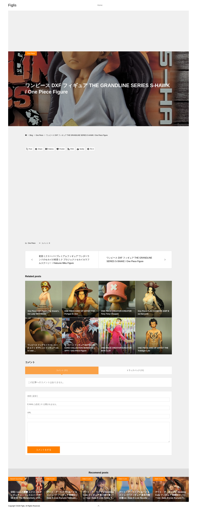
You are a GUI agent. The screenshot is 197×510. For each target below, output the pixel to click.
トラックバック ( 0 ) (135, 370)
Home (99, 5)
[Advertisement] (98, 31)
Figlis (12, 5)
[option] (26, 489)
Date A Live (50, 479)
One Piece (31, 53)
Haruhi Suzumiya (16, 479)
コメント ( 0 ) (62, 370)
